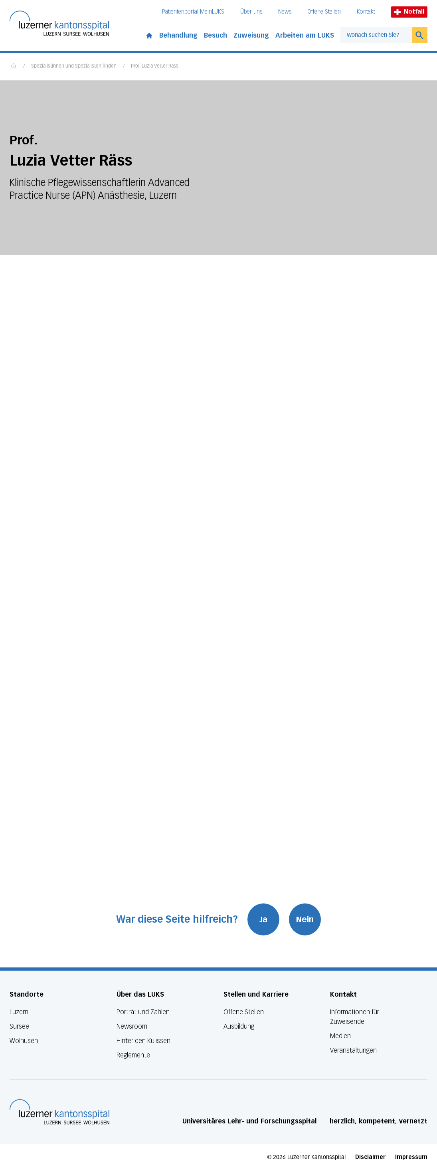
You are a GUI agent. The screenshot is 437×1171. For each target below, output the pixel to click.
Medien (340, 1036)
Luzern (19, 1012)
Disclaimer (370, 1157)
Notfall (409, 11)
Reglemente (133, 1055)
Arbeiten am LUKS (304, 35)
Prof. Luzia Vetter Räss (154, 66)
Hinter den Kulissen (143, 1041)
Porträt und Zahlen (143, 1012)
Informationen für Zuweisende (354, 1016)
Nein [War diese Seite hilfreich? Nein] (305, 919)
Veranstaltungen (353, 1050)
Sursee (19, 1026)
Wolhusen (24, 1041)
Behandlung (178, 35)
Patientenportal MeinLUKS (193, 11)
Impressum (411, 1157)
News (284, 11)
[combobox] (376, 35)
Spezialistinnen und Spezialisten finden (74, 66)
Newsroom (132, 1026)
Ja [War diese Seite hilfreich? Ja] (263, 919)
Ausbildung (238, 1026)
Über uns (251, 11)
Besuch (215, 35)
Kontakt (366, 11)
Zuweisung (251, 35)
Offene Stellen (324, 11)
